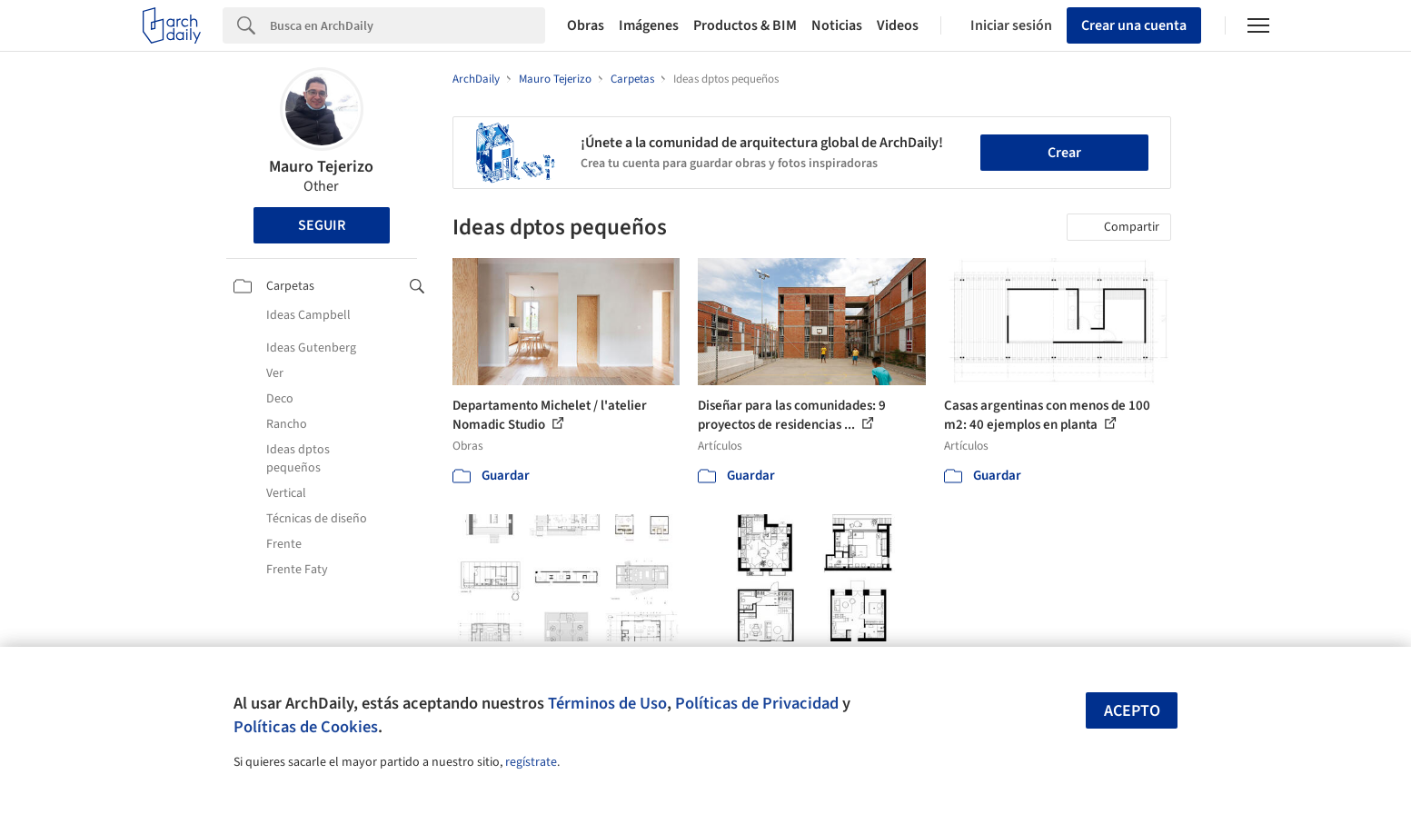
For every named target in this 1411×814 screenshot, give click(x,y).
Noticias (836, 25)
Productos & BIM (745, 25)
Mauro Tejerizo (321, 166)
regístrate (531, 762)
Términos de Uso (607, 703)
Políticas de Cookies (306, 727)
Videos (898, 25)
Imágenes (649, 25)
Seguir (321, 225)
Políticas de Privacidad (757, 703)
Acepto (1132, 711)
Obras (585, 25)
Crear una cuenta (1134, 25)
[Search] (407, 25)
